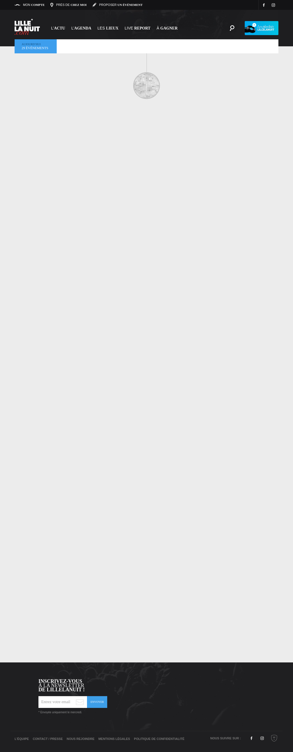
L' (58, 28)
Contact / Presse (48, 738)
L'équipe (22, 738)
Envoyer (97, 701)
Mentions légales (114, 738)
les (107, 28)
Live (137, 28)
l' (81, 28)
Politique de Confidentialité (159, 738)
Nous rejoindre (80, 738)
